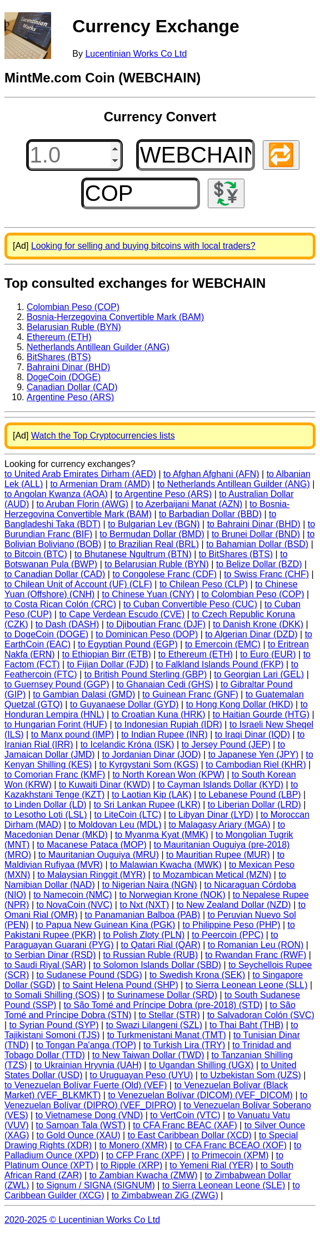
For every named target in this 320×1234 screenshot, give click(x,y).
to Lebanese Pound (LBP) (250, 794)
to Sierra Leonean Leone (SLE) (223, 1185)
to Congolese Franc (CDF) (164, 574)
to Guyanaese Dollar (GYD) (124, 704)
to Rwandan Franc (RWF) (255, 955)
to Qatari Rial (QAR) (161, 945)
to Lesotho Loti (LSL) (45, 814)
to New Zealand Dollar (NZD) (233, 904)
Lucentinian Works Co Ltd (136, 53)
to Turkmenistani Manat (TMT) (166, 1035)
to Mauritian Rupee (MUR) (218, 854)
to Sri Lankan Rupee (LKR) (147, 804)
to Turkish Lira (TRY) (184, 1045)
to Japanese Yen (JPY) (253, 754)
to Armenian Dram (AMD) (100, 484)
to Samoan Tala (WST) (81, 1125)
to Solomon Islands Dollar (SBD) (157, 965)
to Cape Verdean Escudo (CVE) (121, 614)
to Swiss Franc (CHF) (266, 574)
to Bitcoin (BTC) (35, 554)
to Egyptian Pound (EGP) (128, 644)
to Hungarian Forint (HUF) (55, 724)
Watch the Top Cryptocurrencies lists (103, 435)
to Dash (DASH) (67, 624)
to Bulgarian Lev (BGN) (153, 524)
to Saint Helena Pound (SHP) (120, 985)
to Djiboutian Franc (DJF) (156, 624)
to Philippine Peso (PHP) (231, 925)
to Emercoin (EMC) (223, 644)
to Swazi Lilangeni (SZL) (154, 1025)
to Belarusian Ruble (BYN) (156, 564)
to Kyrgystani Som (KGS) (148, 764)
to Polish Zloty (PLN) (144, 935)
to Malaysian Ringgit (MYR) (91, 874)
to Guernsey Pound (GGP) (56, 684)
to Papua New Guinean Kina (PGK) (106, 925)
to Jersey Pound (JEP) (226, 744)
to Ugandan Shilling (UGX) (201, 1065)
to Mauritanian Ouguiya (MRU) (98, 854)
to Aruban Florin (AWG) (82, 504)
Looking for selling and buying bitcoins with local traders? (143, 245)
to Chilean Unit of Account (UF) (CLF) (78, 584)
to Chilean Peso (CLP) (203, 584)
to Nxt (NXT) (144, 904)
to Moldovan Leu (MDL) (114, 824)
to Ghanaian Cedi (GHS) (165, 684)
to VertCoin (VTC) (185, 1115)
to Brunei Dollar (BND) (256, 534)
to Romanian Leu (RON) (256, 945)
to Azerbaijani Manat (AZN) (189, 504)
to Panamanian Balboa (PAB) (143, 915)
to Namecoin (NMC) (72, 894)
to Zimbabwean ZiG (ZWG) (165, 1195)
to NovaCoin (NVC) (74, 904)
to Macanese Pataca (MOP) (91, 844)
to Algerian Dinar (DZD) (251, 634)
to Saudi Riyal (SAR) (45, 965)
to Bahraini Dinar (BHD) (254, 524)
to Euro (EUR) (268, 654)
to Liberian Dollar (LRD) (254, 804)
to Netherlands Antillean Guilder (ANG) (233, 484)
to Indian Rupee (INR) (164, 734)
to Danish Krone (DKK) (258, 624)
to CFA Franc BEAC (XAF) (185, 1125)
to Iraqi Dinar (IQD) (252, 734)
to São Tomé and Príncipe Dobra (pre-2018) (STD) (162, 1005)
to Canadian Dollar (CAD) (54, 574)
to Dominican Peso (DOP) (147, 634)
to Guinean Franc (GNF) (190, 694)
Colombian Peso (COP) (73, 307)
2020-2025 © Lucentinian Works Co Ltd (82, 1220)
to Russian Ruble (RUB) (150, 955)
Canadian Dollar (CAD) (72, 387)
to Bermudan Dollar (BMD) (151, 534)
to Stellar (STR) (169, 1015)
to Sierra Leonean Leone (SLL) (247, 985)
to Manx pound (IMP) (72, 734)
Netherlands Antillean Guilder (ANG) (98, 347)
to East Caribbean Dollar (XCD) (190, 1135)
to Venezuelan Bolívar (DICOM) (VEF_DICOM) (200, 1095)
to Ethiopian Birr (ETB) (106, 654)
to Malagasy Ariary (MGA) (220, 824)
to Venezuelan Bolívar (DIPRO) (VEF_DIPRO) (155, 1100)
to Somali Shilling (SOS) (52, 995)
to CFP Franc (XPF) (145, 1155)
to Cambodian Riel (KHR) (256, 764)
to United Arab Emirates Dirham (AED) (80, 474)
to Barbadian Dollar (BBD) (210, 514)
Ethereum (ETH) (59, 337)
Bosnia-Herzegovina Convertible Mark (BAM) (115, 317)
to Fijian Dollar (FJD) (108, 664)
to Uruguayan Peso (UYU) (141, 1075)
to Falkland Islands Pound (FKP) (219, 664)
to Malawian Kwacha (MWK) (166, 864)
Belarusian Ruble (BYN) (74, 327)
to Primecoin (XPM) (230, 1155)
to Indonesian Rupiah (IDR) (168, 724)
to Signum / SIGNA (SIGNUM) (96, 1185)
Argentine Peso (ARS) (70, 397)
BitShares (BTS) (59, 357)
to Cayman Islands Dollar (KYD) (220, 784)
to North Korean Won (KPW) (168, 774)
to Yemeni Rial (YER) (211, 1165)
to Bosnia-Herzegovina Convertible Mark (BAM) (146, 509)
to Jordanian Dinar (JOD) (151, 754)
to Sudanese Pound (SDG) (89, 975)
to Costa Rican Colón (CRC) (60, 604)
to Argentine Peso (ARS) (163, 494)
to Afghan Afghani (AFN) (211, 474)
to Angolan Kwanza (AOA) (56, 494)
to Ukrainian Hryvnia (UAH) (88, 1065)
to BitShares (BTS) (236, 554)
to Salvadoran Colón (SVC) (260, 1015)
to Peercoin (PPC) (227, 935)
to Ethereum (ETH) (195, 654)
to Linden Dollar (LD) (45, 804)
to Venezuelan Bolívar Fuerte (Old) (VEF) (85, 1085)
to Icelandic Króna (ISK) (127, 744)
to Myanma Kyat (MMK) (161, 834)
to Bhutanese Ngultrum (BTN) (133, 554)
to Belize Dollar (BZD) (259, 564)
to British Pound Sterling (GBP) (145, 674)
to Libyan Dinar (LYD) (210, 814)
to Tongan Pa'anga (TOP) (86, 1045)
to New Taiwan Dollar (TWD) (148, 1055)
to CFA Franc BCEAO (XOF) (230, 1145)
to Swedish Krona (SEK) (197, 975)
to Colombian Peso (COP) (253, 594)
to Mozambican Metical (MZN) (212, 874)
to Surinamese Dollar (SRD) (162, 995)
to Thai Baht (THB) (246, 1025)
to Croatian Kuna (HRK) (159, 714)
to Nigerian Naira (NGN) (149, 884)
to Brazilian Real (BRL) (153, 544)
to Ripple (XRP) (131, 1165)
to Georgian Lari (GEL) (259, 674)
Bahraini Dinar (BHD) (68, 367)
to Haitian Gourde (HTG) (261, 714)
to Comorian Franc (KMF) (54, 774)
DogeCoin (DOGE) (64, 377)
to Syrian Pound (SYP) (54, 1025)
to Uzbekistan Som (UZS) (250, 1075)
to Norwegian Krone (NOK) (172, 894)
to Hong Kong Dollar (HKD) (239, 704)
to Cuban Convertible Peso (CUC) (190, 604)
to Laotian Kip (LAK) (151, 794)
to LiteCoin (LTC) (128, 814)
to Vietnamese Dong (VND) (89, 1115)
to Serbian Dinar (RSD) (50, 955)
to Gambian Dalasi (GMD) (84, 694)
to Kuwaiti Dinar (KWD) (104, 784)
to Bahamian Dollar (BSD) (257, 544)
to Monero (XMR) (133, 1145)
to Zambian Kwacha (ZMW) (143, 1175)
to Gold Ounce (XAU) (79, 1135)
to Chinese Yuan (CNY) (148, 594)
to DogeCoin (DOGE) (46, 634)
